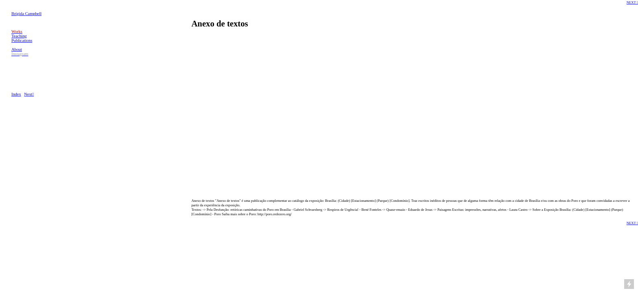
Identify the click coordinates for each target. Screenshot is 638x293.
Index (16, 94)
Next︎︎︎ (29, 94)
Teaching (19, 36)
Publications (21, 40)
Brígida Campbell (26, 13)
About (16, 49)
